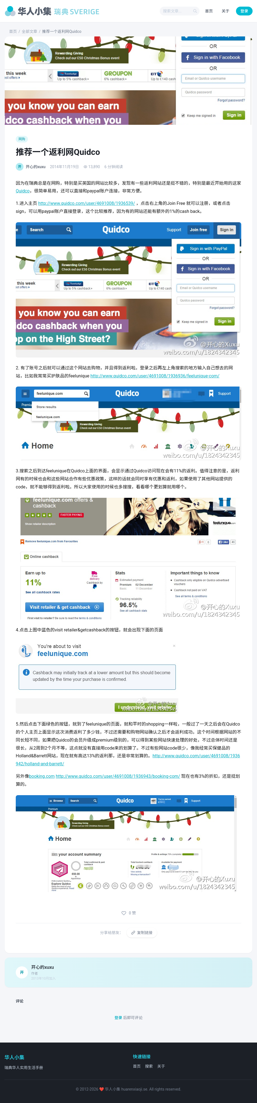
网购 (22, 139)
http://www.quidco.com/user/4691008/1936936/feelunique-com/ (154, 376)
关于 (225, 11)
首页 (209, 11)
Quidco (23, 191)
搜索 (149, 1066)
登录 (244, 11)
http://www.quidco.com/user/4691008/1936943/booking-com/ (118, 776)
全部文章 (29, 31)
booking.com (42, 776)
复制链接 (142, 932)
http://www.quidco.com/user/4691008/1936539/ (86, 203)
